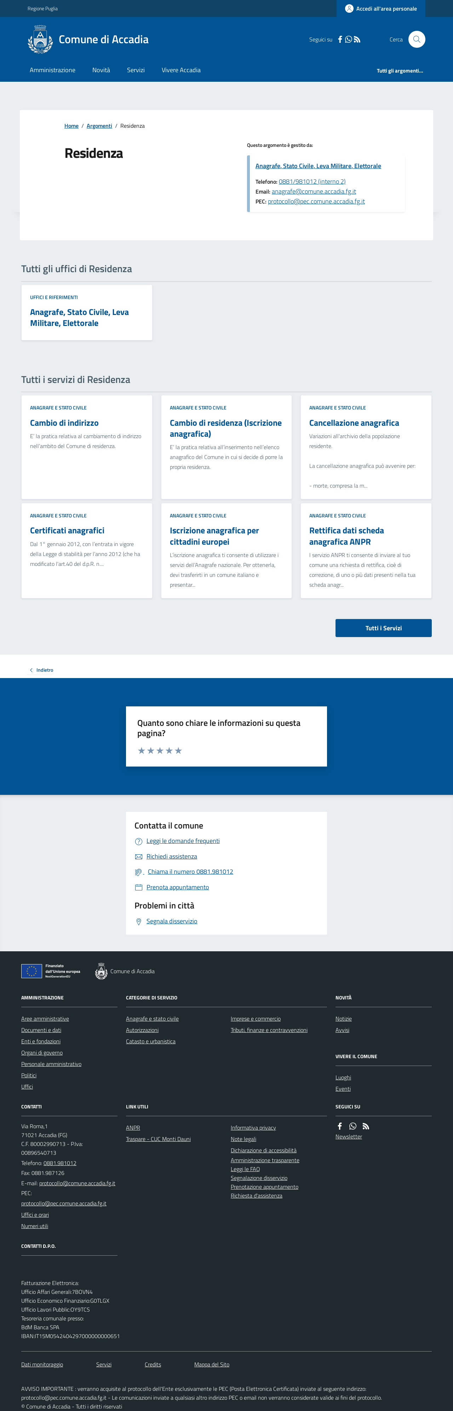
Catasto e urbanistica (151, 1041)
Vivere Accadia (181, 70)
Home (71, 125)
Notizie (344, 1018)
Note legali (243, 1139)
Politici (28, 1075)
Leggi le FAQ (245, 1169)
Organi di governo (42, 1052)
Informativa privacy (253, 1127)
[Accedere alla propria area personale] (381, 8)
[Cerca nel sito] (414, 39)
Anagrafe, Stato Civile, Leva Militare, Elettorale (318, 166)
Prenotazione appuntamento (264, 1186)
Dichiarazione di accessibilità (264, 1150)
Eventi (343, 1088)
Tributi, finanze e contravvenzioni (269, 1030)
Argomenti (99, 125)
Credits (153, 1364)
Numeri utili (34, 1226)
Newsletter (349, 1136)
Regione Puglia (43, 8)
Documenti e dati (41, 1030)
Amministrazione (52, 70)
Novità (101, 70)
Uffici (27, 1086)
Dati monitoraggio (42, 1364)
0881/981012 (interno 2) (312, 181)
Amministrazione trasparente (265, 1160)
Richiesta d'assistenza (256, 1195)
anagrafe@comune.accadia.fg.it (314, 191)
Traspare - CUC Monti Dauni (158, 1139)
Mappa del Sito (211, 1364)
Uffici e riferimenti (54, 297)
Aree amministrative (45, 1018)
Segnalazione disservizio (259, 1178)
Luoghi (343, 1077)
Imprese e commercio (256, 1018)
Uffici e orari (35, 1214)
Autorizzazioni (142, 1030)
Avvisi (342, 1030)
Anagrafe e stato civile (58, 407)
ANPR (133, 1127)
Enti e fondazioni (41, 1041)
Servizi (136, 70)
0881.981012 (60, 1163)
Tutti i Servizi (384, 628)
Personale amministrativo (51, 1064)
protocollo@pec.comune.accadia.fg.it (316, 201)
